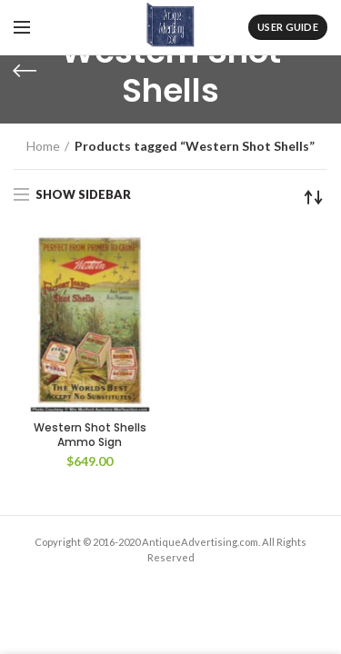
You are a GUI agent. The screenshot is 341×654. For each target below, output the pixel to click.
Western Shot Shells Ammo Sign (90, 435)
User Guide (287, 27)
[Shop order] (313, 197)
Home (43, 146)
